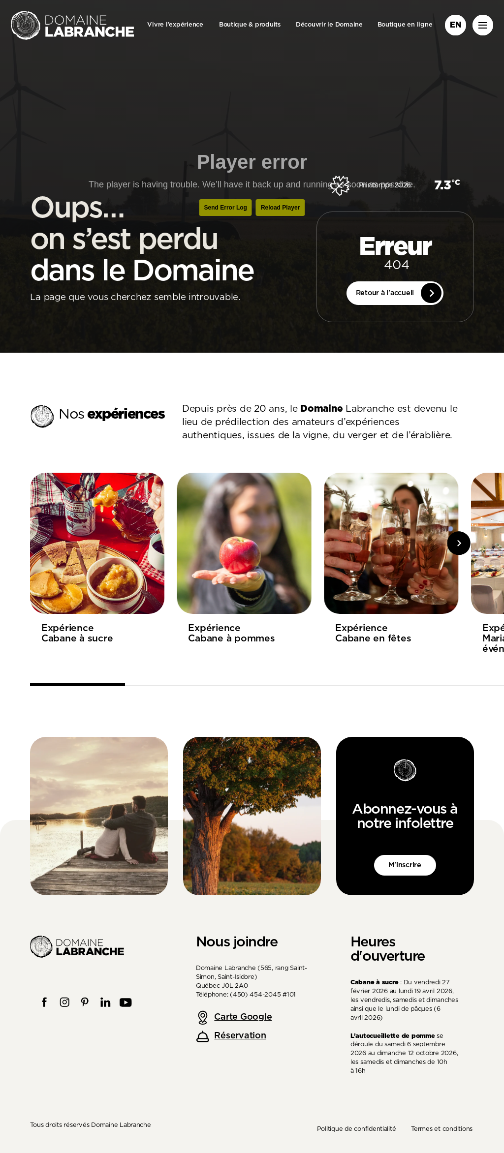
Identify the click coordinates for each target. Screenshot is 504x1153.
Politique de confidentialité (356, 1129)
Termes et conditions (441, 1129)
